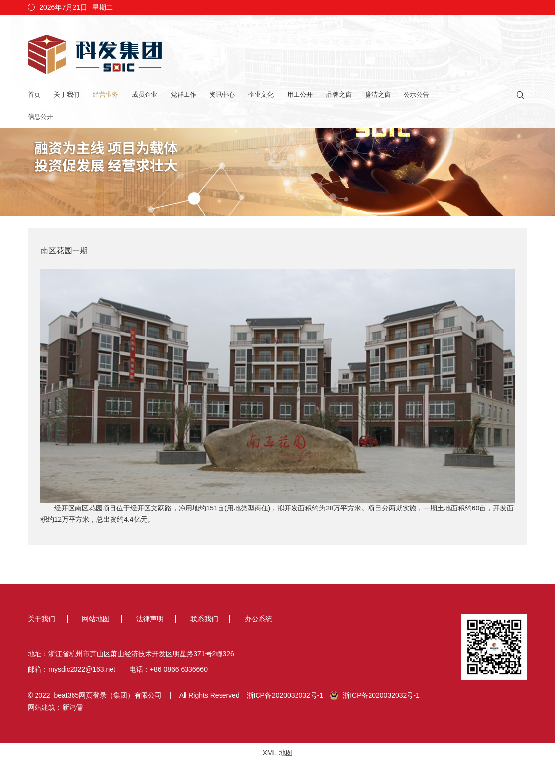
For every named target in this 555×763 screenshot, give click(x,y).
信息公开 (40, 116)
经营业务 (105, 94)
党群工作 (183, 94)
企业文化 (261, 94)
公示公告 (416, 94)
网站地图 (96, 619)
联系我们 (204, 619)
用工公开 (300, 94)
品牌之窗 (339, 94)
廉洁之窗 (378, 94)
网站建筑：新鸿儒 (55, 707)
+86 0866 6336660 (179, 669)
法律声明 (150, 619)
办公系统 (258, 619)
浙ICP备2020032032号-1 (285, 695)
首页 (34, 94)
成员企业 (144, 94)
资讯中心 (222, 94)
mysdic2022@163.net (81, 669)
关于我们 (66, 94)
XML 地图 (277, 753)
